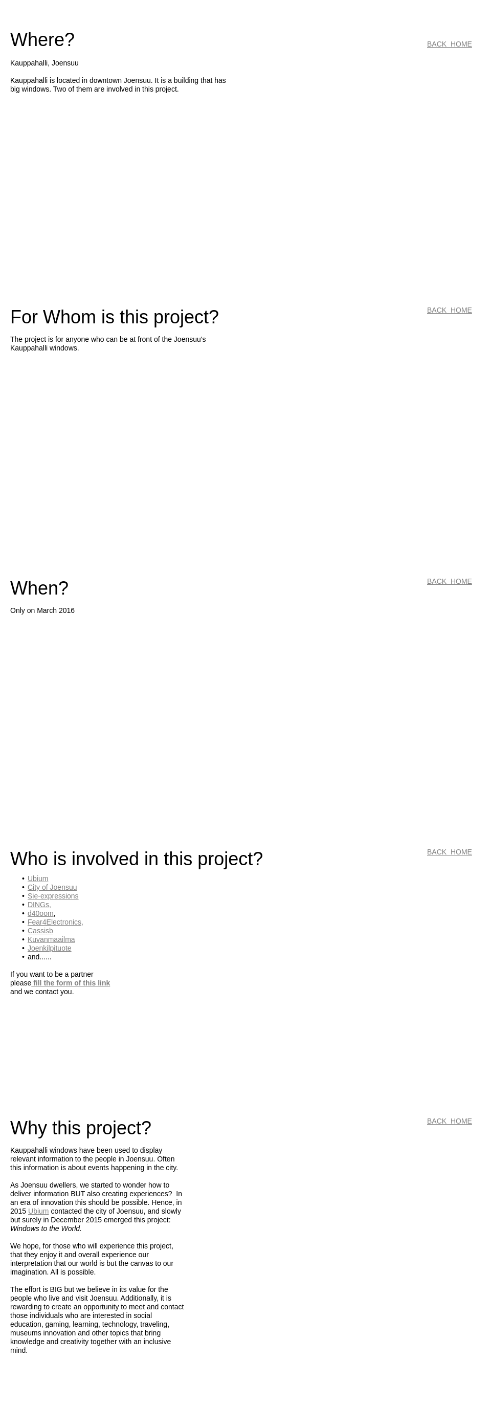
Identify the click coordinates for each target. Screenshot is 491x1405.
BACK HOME (449, 44)
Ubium (38, 1211)
